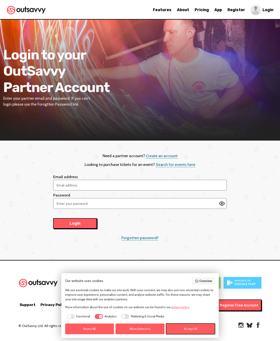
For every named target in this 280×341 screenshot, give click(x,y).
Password (61, 195)
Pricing (202, 9)
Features (162, 9)
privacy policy (180, 307)
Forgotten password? (140, 237)
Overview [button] (203, 281)
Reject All (89, 329)
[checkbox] (77, 316)
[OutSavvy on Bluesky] (249, 325)
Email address (65, 176)
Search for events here (175, 164)
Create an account (162, 155)
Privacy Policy (53, 305)
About (183, 9)
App (218, 9)
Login (267, 10)
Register (236, 9)
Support (27, 305)
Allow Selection (140, 329)
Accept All (190, 329)
